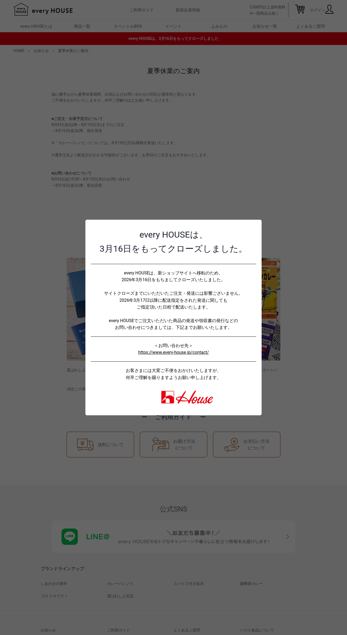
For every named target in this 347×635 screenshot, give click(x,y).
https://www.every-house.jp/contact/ (173, 352)
